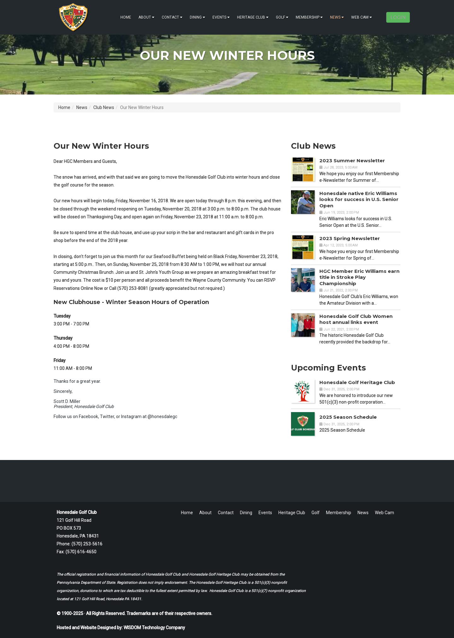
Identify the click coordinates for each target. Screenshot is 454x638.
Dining (197, 17)
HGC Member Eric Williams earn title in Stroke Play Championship (359, 277)
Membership (309, 17)
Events (221, 17)
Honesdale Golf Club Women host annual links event (356, 319)
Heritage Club (253, 17)
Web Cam (361, 17)
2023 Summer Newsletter (352, 161)
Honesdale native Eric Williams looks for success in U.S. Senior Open (359, 199)
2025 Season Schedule (348, 417)
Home (125, 17)
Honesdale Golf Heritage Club (357, 382)
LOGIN (398, 17)
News (337, 17)
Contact (172, 17)
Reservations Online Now (78, 288)
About (146, 17)
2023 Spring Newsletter (349, 238)
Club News (103, 107)
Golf (282, 17)
